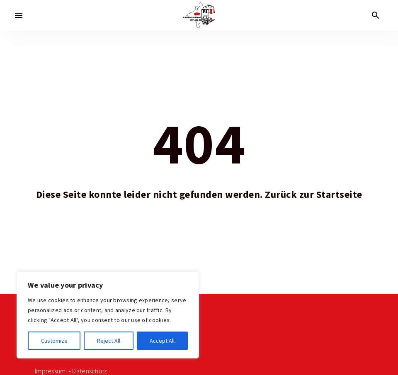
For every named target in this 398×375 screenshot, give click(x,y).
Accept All (162, 340)
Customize (54, 340)
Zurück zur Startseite (313, 194)
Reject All (108, 340)
